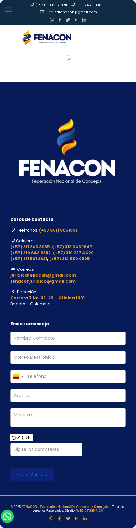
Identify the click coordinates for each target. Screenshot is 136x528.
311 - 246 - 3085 (90, 5)
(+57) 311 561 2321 (28, 259)
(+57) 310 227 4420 (73, 253)
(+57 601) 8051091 (58, 230)
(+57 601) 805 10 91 (51, 5)
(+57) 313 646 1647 (72, 247)
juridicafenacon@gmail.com (71, 12)
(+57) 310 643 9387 (30, 253)
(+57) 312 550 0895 (69, 259)
